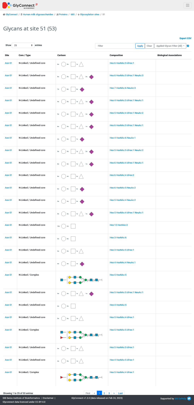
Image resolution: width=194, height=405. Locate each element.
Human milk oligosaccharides (38, 14)
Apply (140, 46)
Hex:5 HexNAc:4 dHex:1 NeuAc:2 (126, 113)
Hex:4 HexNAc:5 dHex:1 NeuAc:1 (126, 100)
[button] (188, 46)
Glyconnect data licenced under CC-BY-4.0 (24, 402)
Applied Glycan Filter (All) (169, 46)
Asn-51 (8, 63)
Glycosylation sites (89, 14)
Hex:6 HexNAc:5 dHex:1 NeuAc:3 (126, 75)
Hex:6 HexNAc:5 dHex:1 (122, 63)
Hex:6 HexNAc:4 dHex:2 (122, 175)
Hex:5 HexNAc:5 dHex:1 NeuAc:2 (126, 150)
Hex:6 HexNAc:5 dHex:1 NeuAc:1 (126, 125)
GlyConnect (11, 14)
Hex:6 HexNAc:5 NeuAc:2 (123, 187)
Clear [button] (149, 46)
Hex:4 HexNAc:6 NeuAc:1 (123, 137)
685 (73, 14)
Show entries (16, 45)
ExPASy (182, 398)
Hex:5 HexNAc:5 (118, 274)
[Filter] (115, 46)
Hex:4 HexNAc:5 (118, 305)
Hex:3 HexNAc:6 (118, 237)
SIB (176, 398)
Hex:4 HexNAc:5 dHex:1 (122, 360)
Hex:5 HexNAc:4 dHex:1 (122, 317)
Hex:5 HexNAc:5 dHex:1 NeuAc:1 (126, 292)
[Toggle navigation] (188, 5)
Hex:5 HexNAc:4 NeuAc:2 (123, 200)
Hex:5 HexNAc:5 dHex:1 (122, 329)
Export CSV (185, 38)
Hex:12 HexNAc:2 (119, 225)
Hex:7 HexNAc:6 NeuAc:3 (123, 88)
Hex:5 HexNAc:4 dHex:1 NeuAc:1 (126, 212)
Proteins (63, 14)
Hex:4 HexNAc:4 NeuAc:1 (123, 262)
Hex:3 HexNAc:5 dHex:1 (122, 250)
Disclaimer (48, 398)
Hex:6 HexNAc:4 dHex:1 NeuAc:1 (126, 162)
